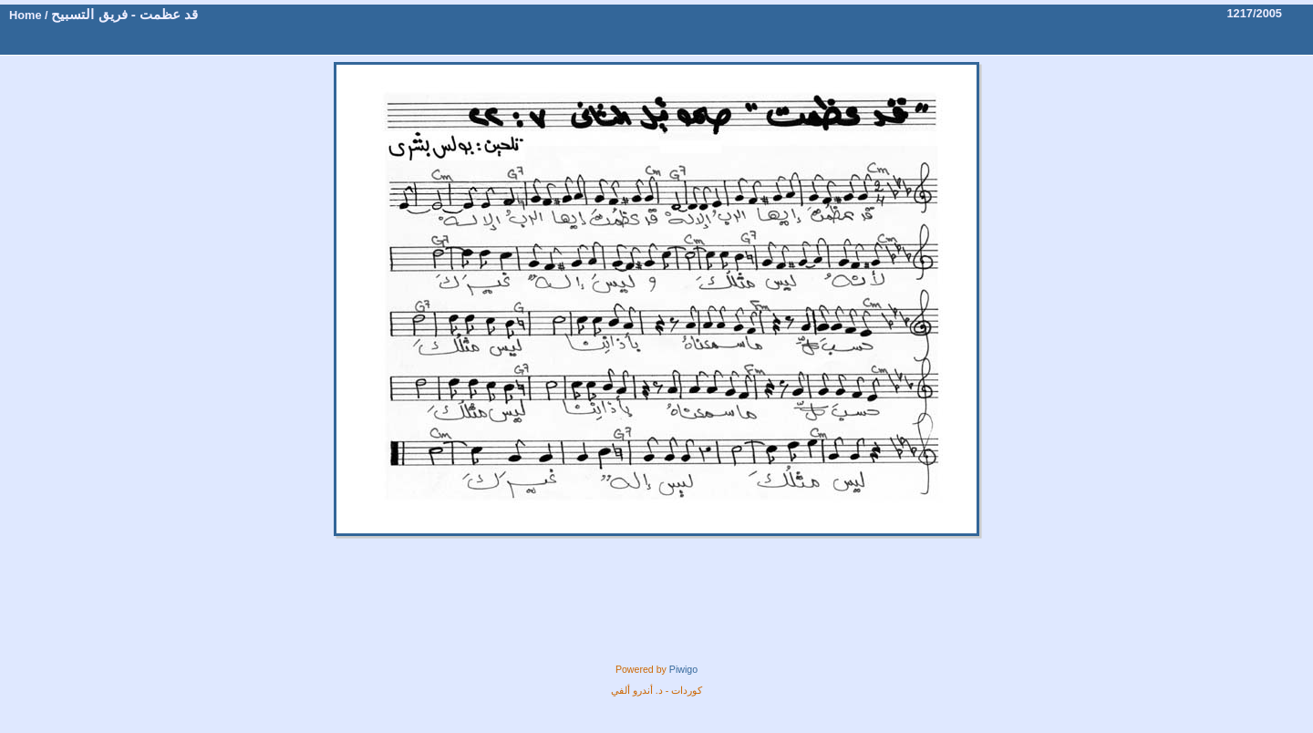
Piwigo (683, 669)
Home (25, 15)
